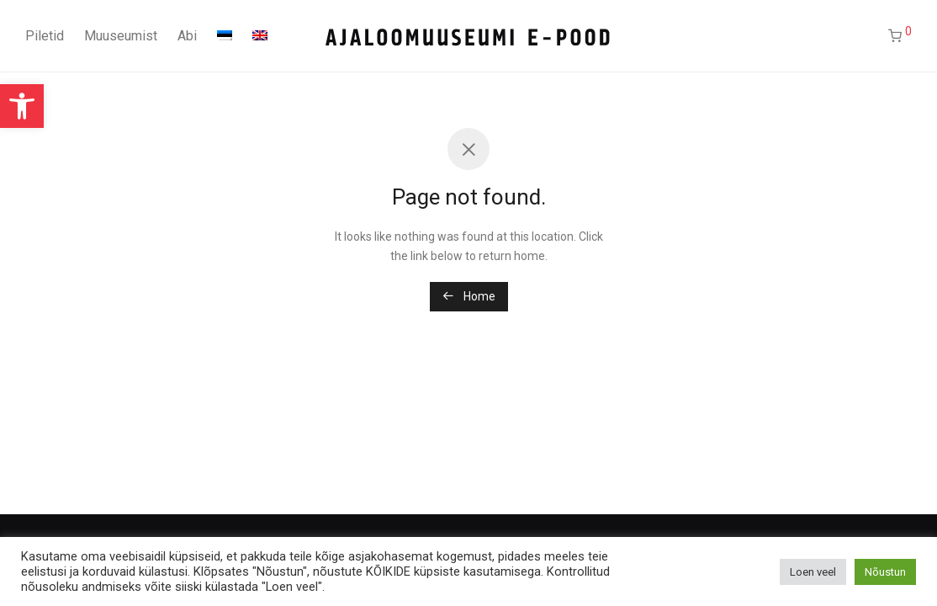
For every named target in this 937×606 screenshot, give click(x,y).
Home (468, 296)
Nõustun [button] (885, 572)
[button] (22, 106)
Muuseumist (120, 36)
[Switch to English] (260, 36)
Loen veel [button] (813, 572)
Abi (187, 36)
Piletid (44, 36)
